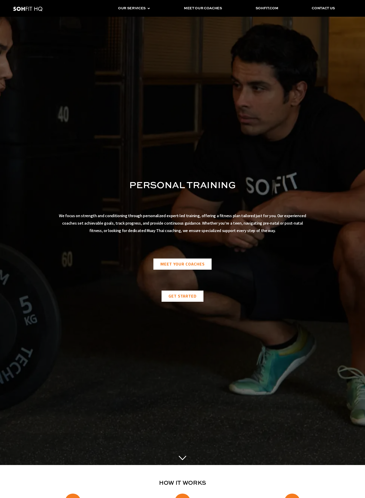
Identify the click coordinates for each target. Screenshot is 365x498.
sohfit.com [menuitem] (267, 8)
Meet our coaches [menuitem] (203, 8)
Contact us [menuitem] (323, 8)
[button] (148, 8)
